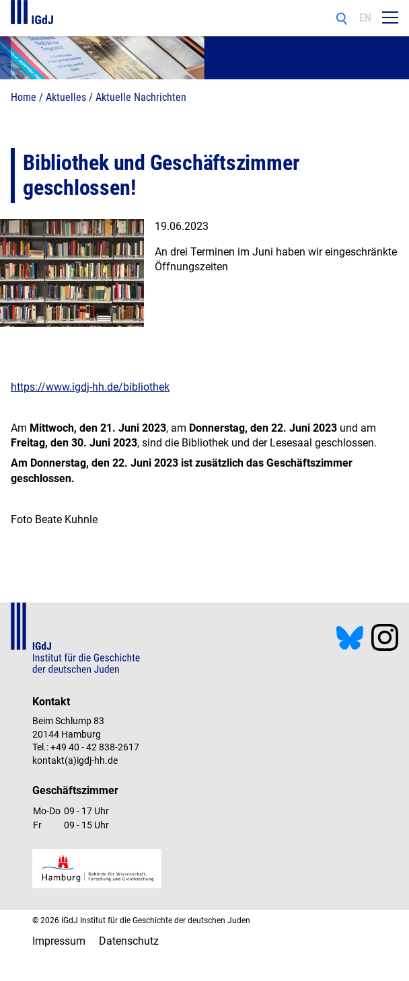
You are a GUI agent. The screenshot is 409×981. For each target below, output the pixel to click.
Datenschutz (129, 941)
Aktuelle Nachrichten (141, 97)
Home (23, 97)
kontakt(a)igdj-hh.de (75, 760)
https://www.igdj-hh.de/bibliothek (90, 387)
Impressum (58, 941)
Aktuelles (66, 97)
